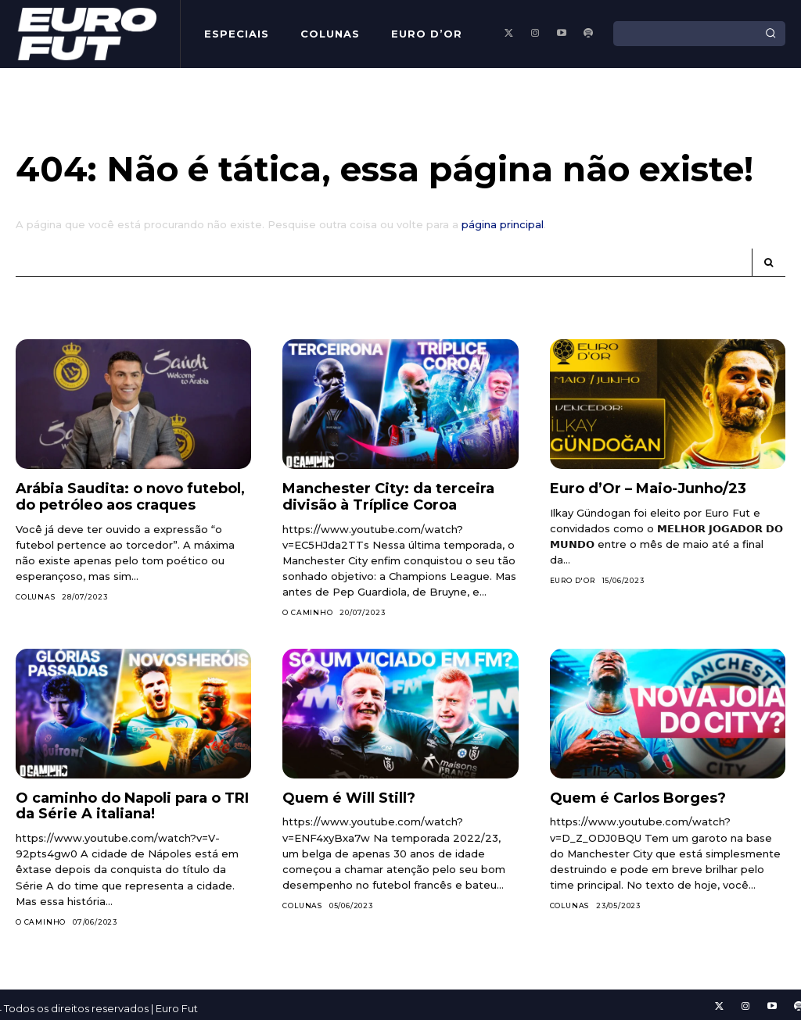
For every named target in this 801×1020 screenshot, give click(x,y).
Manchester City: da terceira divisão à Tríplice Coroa (388, 497)
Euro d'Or (572, 580)
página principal (503, 224)
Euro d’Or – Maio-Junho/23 (648, 488)
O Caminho (307, 612)
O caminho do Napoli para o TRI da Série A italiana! (132, 806)
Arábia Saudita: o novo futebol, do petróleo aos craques (130, 497)
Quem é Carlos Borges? (638, 798)
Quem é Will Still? (348, 798)
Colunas (36, 596)
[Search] (770, 33)
